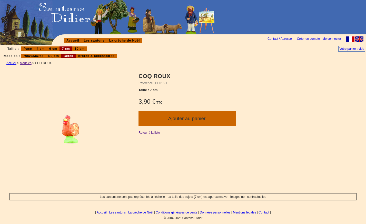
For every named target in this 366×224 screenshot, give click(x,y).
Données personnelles (215, 212)
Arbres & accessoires (96, 56)
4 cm (41, 49)
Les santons (94, 40)
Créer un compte (308, 39)
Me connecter (331, 39)
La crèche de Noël (124, 40)
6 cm (53, 49)
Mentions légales (244, 212)
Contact (264, 212)
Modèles (25, 63)
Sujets (53, 56)
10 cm (80, 49)
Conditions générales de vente (176, 212)
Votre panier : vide (351, 49)
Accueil (72, 40)
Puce (28, 49)
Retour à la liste (149, 132)
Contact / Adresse (280, 39)
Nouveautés (34, 56)
